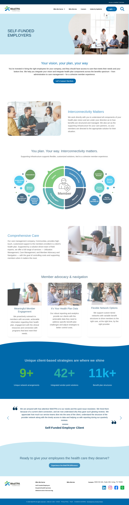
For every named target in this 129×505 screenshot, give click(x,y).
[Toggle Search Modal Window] (122, 9)
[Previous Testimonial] (8, 418)
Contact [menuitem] (58, 502)
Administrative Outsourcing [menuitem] (44, 490)
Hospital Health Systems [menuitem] (43, 488)
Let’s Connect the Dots (64, 81)
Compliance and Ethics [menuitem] (80, 502)
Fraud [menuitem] (71, 502)
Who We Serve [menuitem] (58, 9)
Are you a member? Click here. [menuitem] (116, 2)
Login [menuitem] (110, 9)
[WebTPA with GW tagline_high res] (12, 9)
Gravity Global (99, 502)
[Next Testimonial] (121, 418)
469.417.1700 (51, 502)
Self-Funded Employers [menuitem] (42, 485)
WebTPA (33, 502)
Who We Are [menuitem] (73, 9)
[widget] (64, 419)
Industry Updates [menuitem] (96, 9)
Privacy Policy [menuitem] (64, 502)
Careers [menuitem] (83, 9)
